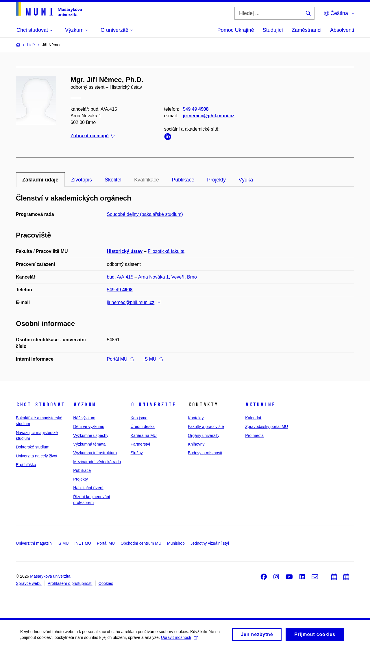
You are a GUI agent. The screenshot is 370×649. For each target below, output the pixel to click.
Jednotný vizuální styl (209, 543)
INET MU (83, 543)
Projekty (216, 180)
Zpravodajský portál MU (266, 426)
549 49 (196, 109)
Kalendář (253, 418)
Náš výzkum (84, 418)
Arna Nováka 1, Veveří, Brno (167, 277)
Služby (137, 452)
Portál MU (120, 359)
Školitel (113, 180)
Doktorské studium (32, 447)
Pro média (254, 435)
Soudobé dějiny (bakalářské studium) (145, 214)
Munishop (176, 543)
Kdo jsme (139, 418)
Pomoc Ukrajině (235, 30)
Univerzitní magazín (34, 543)
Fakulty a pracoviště (206, 426)
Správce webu (29, 583)
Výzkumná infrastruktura (95, 452)
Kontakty (196, 418)
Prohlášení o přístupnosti (70, 583)
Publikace (183, 180)
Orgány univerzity (203, 435)
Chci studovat (40, 404)
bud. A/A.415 (120, 277)
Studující (273, 30)
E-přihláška (26, 464)
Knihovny (196, 444)
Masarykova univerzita (50, 576)
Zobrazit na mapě (92, 135)
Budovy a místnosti (205, 452)
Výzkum (84, 404)
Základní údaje (40, 180)
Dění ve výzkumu (88, 426)
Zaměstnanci (306, 30)
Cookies (106, 583)
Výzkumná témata (89, 444)
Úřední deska (143, 426)
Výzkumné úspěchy (90, 435)
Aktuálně (260, 404)
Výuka (245, 180)
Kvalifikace (146, 180)
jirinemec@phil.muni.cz (208, 115)
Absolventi (342, 30)
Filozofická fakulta (166, 251)
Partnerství (140, 444)
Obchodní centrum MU (141, 543)
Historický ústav (125, 251)
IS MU (152, 359)
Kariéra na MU (144, 435)
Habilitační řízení (88, 487)
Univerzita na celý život (36, 456)
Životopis (81, 180)
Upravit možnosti (179, 639)
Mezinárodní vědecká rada (97, 461)
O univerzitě (153, 404)
